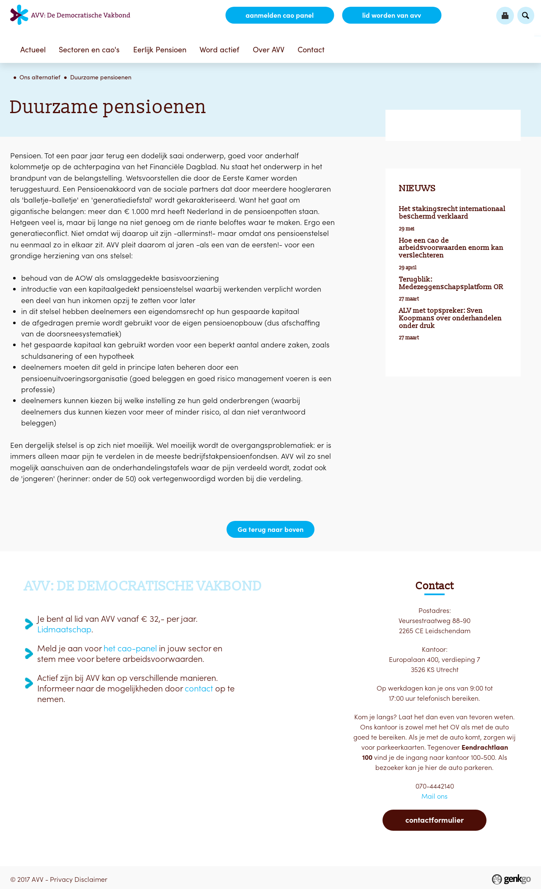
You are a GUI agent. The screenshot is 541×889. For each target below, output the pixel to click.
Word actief (219, 49)
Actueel (33, 49)
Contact (311, 49)
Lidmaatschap (64, 629)
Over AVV (268, 49)
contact (199, 688)
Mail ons (434, 796)
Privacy (61, 879)
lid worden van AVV (391, 15)
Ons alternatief (39, 77)
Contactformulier (434, 820)
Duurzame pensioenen (100, 77)
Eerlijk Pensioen (159, 49)
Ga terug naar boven (270, 529)
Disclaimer (90, 879)
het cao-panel (130, 648)
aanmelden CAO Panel (280, 15)
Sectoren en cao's (89, 49)
